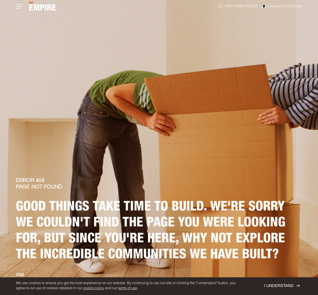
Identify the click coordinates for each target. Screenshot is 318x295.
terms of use (127, 288)
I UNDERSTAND (282, 286)
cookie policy (93, 288)
